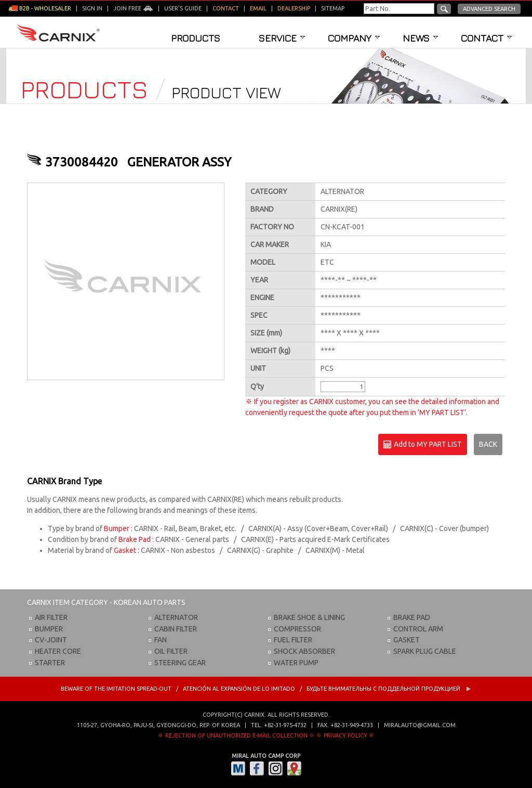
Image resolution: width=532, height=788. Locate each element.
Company (354, 38)
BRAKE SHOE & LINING (309, 617)
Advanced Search (489, 9)
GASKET (406, 640)
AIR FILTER (51, 617)
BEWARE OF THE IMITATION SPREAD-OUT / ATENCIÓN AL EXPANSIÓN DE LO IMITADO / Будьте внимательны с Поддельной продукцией (266, 689)
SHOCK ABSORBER (304, 651)
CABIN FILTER (175, 629)
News (420, 38)
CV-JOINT (51, 640)
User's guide (183, 8)
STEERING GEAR (180, 662)
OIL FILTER (171, 651)
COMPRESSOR (297, 629)
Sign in (92, 8)
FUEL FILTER (293, 640)
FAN (160, 640)
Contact (486, 38)
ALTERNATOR (176, 617)
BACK (488, 444)
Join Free (133, 8)
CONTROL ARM (418, 629)
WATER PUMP (296, 662)
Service (282, 38)
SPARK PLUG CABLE (424, 651)
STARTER (50, 662)
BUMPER (49, 629)
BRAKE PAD (411, 617)
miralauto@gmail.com (420, 725)
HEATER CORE (58, 651)
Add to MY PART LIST (422, 444)
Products (195, 38)
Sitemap (332, 8)
